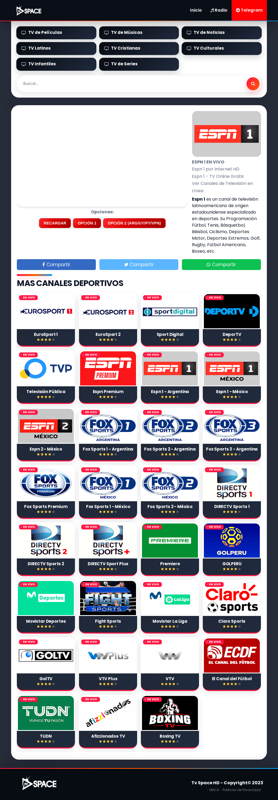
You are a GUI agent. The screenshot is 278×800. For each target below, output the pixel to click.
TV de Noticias (206, 32)
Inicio (196, 10)
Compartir (56, 264)
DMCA (214, 790)
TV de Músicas (123, 32)
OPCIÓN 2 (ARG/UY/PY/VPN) (134, 223)
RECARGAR (55, 223)
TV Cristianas (122, 48)
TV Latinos (36, 48)
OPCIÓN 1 (87, 223)
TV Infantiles (38, 64)
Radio (218, 10)
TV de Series (121, 64)
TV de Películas (41, 32)
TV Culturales (205, 48)
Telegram (249, 10)
